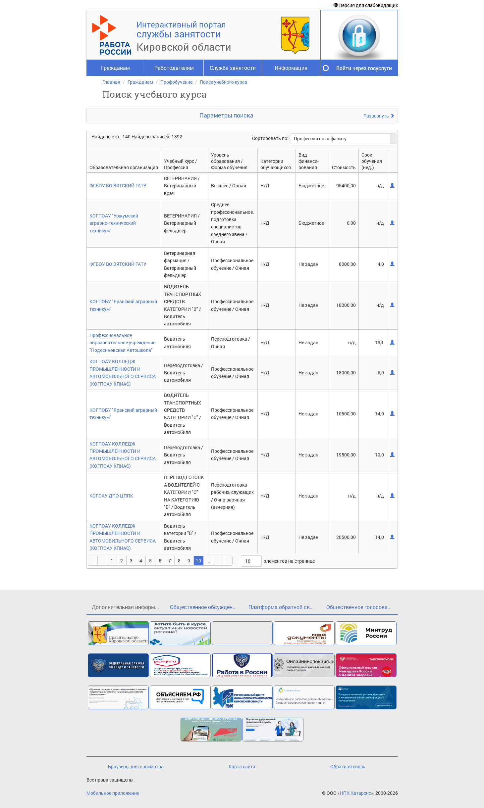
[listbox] (251, 561)
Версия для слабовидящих (366, 5)
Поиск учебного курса (223, 82)
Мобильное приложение (112, 793)
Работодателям (174, 67)
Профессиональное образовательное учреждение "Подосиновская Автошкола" (122, 342)
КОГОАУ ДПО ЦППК (111, 496)
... (208, 560)
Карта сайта (242, 766)
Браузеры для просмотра (136, 766)
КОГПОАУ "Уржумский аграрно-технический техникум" (113, 223)
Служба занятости (233, 67)
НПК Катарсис (355, 793)
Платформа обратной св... (281, 606)
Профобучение (176, 82)
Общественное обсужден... (203, 606)
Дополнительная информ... (125, 606)
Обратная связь (347, 766)
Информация (291, 67)
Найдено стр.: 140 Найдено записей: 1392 (136, 136)
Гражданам (115, 67)
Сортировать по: (271, 138)
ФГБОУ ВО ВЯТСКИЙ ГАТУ (117, 185)
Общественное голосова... (359, 606)
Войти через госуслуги (364, 68)
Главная (111, 82)
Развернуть (379, 116)
